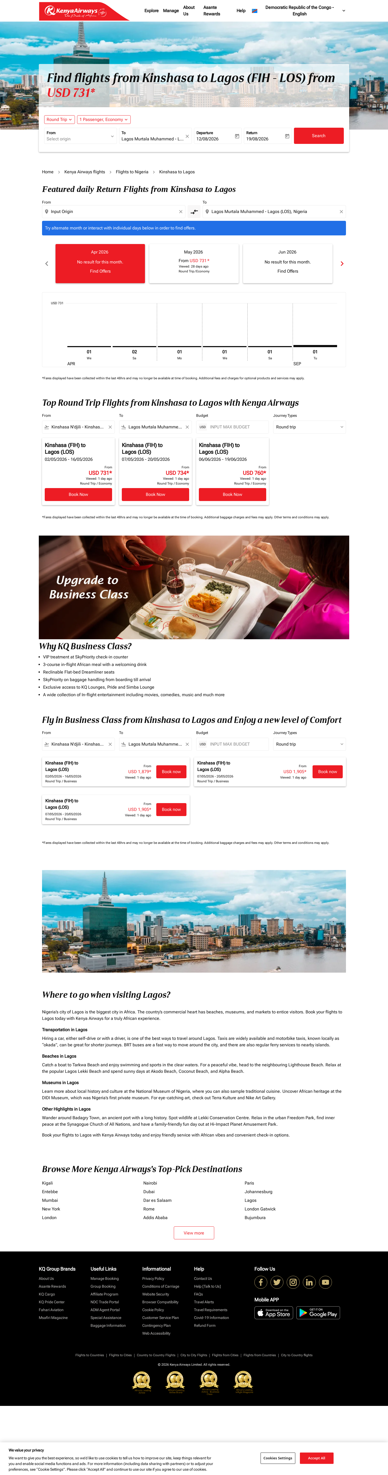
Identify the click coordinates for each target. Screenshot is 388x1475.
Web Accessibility (156, 1333)
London (49, 1217)
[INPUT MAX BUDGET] (236, 426)
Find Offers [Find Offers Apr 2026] (100, 271)
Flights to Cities (120, 1355)
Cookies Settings (278, 1458)
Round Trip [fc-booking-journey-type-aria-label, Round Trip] (57, 119)
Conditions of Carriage (160, 1286)
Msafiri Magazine (53, 1317)
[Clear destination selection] (342, 211)
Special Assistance (106, 1317)
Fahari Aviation (51, 1310)
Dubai (149, 1191)
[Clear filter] (110, 427)
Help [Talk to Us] (207, 1286)
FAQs (198, 1294)
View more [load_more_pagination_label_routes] (194, 1233)
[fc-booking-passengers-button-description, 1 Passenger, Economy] (101, 119)
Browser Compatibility (160, 1302)
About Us (189, 10)
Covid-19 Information (211, 1317)
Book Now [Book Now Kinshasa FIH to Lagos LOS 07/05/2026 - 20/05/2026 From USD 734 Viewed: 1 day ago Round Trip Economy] (155, 494)
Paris (249, 1183)
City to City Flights (194, 1355)
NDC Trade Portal (105, 1302)
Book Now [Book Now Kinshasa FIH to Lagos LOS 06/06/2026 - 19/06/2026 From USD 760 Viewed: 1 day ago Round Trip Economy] (232, 494)
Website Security (155, 1294)
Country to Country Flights (156, 1355)
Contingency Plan (156, 1325)
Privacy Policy (153, 1278)
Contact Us (203, 1278)
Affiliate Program (104, 1294)
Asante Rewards (211, 10)
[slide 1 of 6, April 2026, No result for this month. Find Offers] (100, 263)
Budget (202, 415)
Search (318, 135)
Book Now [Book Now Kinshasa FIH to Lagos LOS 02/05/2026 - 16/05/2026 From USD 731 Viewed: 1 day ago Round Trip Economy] (78, 494)
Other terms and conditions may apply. (301, 517)
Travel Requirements (210, 1310)
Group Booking (103, 1286)
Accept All (316, 1458)
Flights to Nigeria (132, 171)
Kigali (47, 1183)
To (124, 133)
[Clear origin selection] (181, 211)
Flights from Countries (260, 1355)
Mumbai (50, 1200)
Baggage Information (108, 1325)
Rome (149, 1209)
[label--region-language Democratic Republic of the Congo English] (299, 11)
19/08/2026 (257, 138)
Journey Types (285, 415)
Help (241, 10)
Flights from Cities (225, 1355)
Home (48, 171)
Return (251, 133)
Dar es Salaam (157, 1200)
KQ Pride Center (52, 1302)
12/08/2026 (207, 138)
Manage (171, 10)
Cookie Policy (153, 1310)
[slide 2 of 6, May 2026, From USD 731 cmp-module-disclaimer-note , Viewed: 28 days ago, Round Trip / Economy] (194, 263)
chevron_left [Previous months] (46, 263)
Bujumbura (255, 1217)
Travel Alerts (204, 1302)
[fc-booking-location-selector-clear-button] (188, 136)
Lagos (251, 1200)
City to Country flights (297, 1355)
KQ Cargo (47, 1294)
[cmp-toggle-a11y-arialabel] (194, 211)
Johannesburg (258, 1191)
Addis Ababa (155, 1217)
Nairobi (150, 1183)
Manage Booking (105, 1278)
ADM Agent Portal (105, 1310)
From (51, 133)
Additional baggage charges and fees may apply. (239, 517)
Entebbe (50, 1191)
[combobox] (78, 139)
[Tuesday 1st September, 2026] (315, 346)
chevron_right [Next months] (341, 263)
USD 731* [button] (71, 93)
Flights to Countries (89, 1355)
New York (51, 1209)
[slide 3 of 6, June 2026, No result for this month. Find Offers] (287, 263)
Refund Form (205, 1325)
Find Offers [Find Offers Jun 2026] (288, 271)
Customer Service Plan (160, 1317)
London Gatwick (260, 1209)
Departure (204, 133)
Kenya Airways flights (84, 171)
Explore (151, 10)
